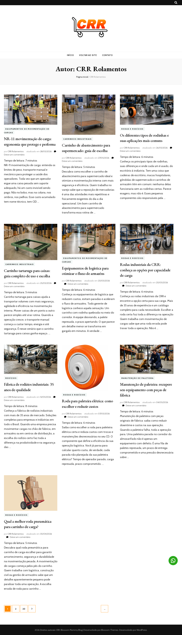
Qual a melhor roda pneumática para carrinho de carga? (29, 523)
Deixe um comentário (14, 159)
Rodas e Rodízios (132, 129)
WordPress (142, 629)
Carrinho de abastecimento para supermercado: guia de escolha (87, 147)
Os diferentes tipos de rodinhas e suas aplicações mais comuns (146, 137)
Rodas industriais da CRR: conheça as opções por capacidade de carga (146, 269)
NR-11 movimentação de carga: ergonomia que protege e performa (29, 144)
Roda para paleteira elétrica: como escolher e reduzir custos (86, 403)
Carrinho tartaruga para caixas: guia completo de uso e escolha (28, 273)
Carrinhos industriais (77, 139)
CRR (58, 629)
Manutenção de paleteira (137, 378)
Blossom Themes (109, 629)
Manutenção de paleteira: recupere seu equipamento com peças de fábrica (145, 389)
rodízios (11, 378)
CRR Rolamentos (16, 156)
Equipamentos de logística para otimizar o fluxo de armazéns (86, 270)
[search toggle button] (176, 2)
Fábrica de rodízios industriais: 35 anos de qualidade (30, 386)
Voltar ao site (88, 55)
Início (70, 55)
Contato (107, 55)
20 (25, 607)
